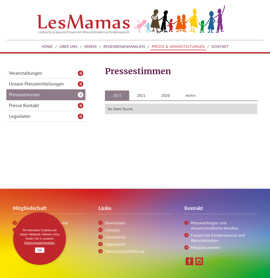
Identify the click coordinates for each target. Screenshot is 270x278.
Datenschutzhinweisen (39, 243)
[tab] (117, 95)
